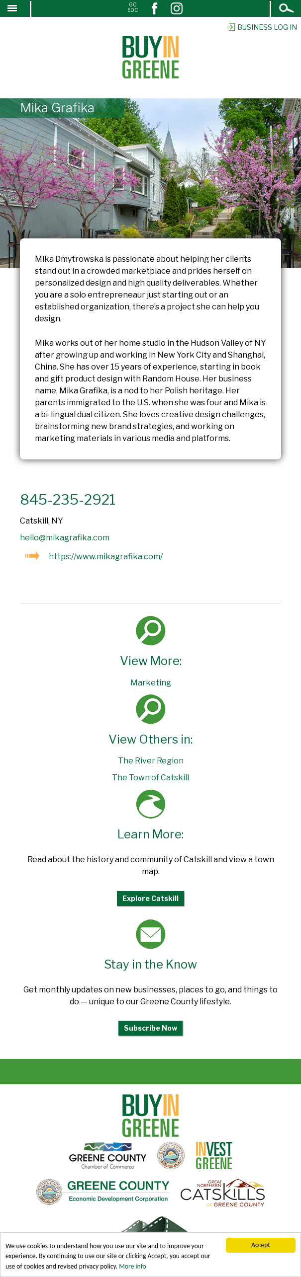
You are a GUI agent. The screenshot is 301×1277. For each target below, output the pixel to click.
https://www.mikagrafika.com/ (106, 556)
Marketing (150, 682)
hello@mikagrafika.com (64, 537)
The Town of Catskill (150, 777)
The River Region (151, 760)
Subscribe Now (150, 1028)
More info (132, 1267)
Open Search (287, 9)
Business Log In (261, 27)
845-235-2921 (67, 499)
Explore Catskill (150, 898)
